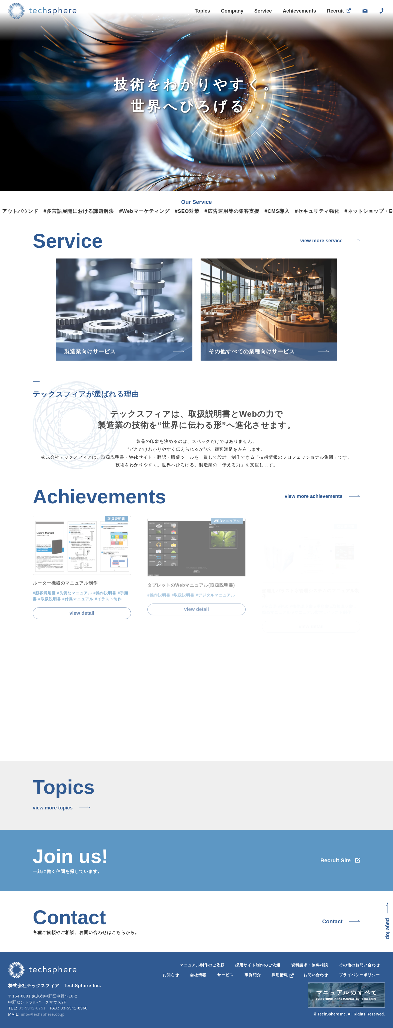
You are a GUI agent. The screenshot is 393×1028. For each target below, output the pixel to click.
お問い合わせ (315, 975)
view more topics (53, 808)
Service (263, 11)
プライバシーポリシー (359, 975)
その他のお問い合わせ (359, 965)
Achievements (299, 11)
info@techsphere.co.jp (43, 1014)
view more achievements (314, 496)
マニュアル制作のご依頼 (202, 965)
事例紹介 (253, 975)
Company (232, 11)
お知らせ (171, 975)
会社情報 (198, 975)
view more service (321, 240)
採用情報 (280, 975)
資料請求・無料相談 (309, 965)
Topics (202, 11)
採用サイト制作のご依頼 (257, 965)
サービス (225, 975)
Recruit (335, 11)
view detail (81, 621)
